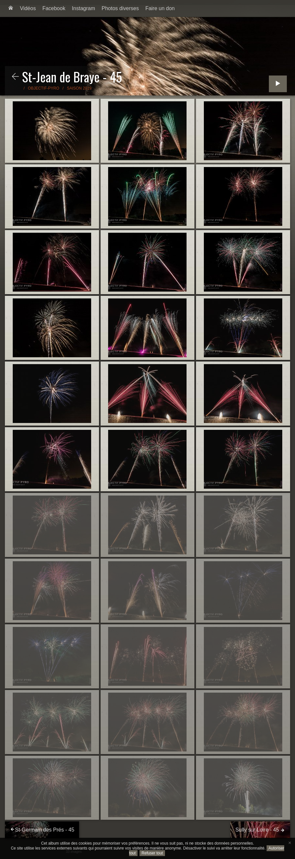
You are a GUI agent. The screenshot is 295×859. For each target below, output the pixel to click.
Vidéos (28, 8)
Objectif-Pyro (43, 88)
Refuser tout (152, 853)
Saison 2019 (79, 88)
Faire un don (160, 8)
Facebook (53, 8)
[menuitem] (11, 8)
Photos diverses (120, 8)
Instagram (83, 8)
